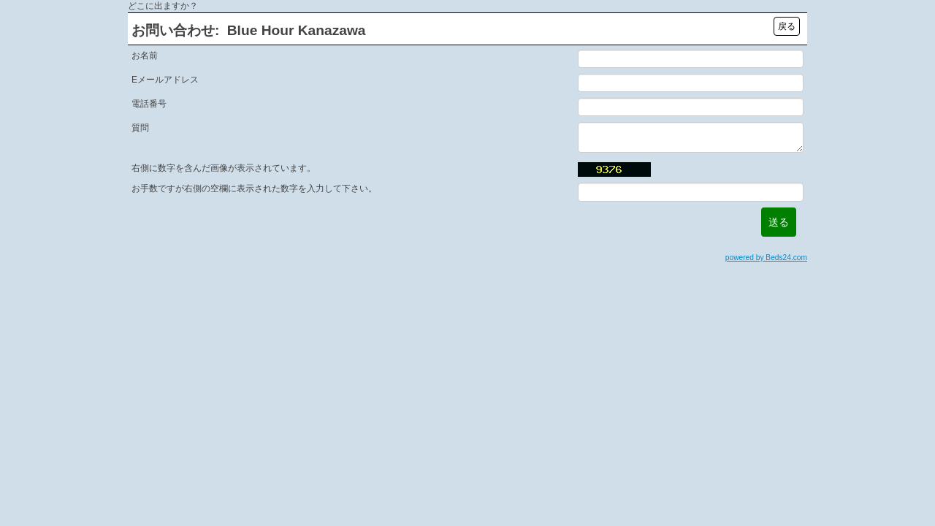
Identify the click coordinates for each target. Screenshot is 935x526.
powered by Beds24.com (766, 258)
